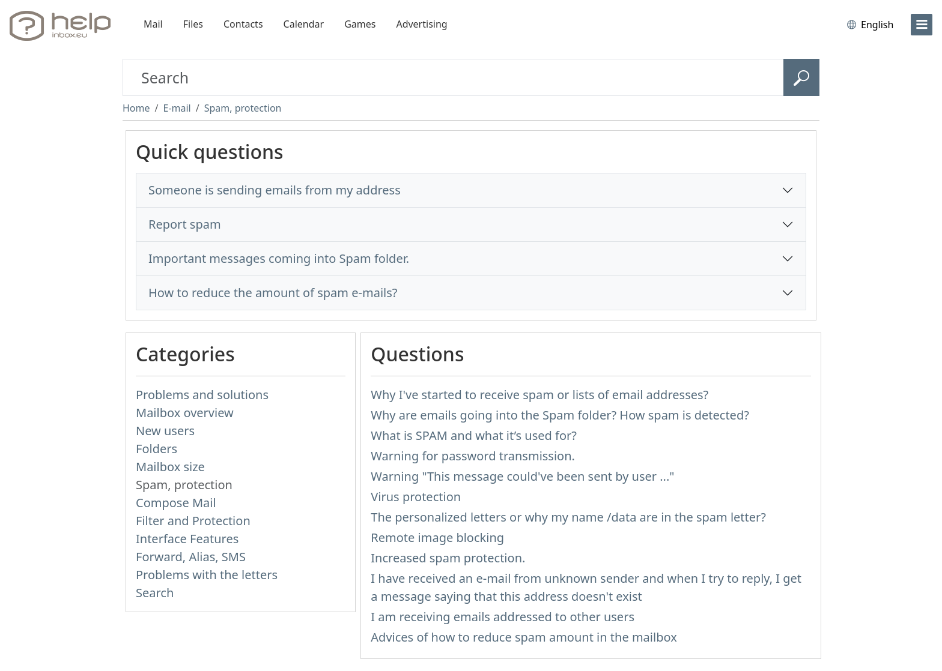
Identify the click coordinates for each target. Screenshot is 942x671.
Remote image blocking (437, 537)
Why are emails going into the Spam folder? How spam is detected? (560, 415)
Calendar (304, 24)
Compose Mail (176, 503)
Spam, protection (243, 108)
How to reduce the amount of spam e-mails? (272, 292)
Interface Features (187, 539)
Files (193, 24)
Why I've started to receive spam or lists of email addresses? (539, 395)
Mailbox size (170, 467)
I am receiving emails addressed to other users (502, 617)
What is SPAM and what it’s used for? (474, 435)
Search (155, 593)
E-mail (176, 108)
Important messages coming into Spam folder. (278, 258)
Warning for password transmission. (473, 456)
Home (136, 108)
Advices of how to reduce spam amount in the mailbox (523, 637)
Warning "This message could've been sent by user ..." (522, 476)
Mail (153, 24)
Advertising (421, 24)
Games (359, 24)
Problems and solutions (202, 395)
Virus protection (416, 497)
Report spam (184, 224)
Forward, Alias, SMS (191, 557)
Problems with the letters (207, 575)
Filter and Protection (193, 521)
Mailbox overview (185, 413)
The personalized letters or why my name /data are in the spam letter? (568, 517)
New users (165, 431)
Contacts (243, 24)
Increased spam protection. (448, 558)
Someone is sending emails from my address (274, 190)
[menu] (921, 24)
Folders (156, 449)
